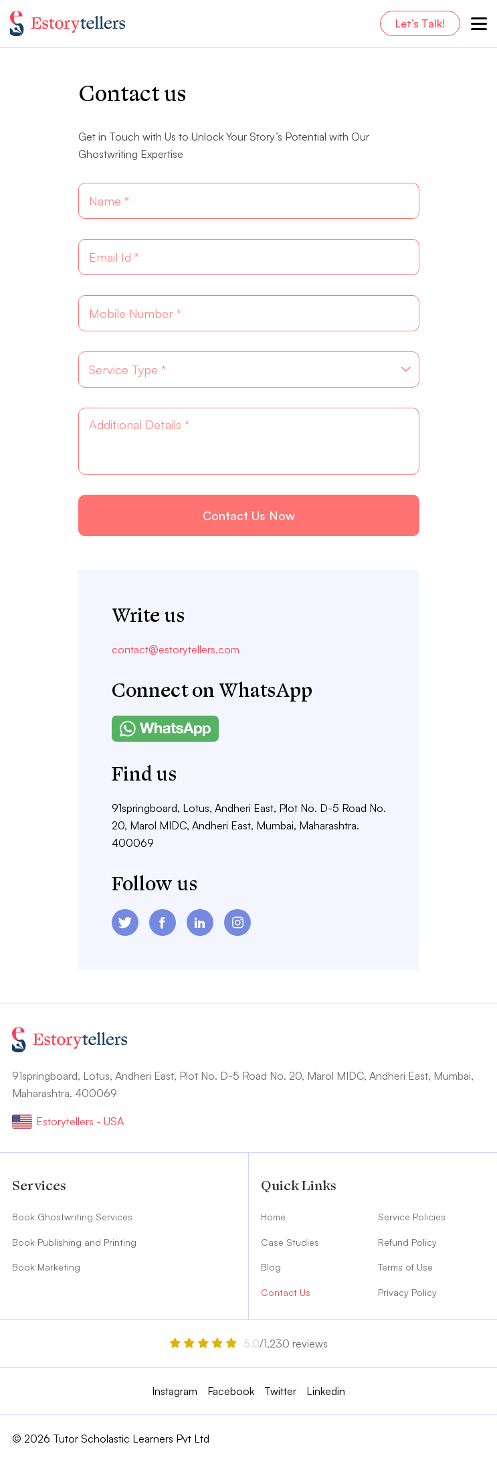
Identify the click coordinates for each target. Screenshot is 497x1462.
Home (273, 1216)
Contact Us (285, 1292)
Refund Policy (407, 1242)
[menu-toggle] (479, 23)
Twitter (280, 1391)
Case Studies (290, 1242)
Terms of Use (405, 1267)
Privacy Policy (407, 1292)
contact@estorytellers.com (175, 649)
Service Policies (411, 1216)
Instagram (174, 1391)
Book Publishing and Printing (74, 1242)
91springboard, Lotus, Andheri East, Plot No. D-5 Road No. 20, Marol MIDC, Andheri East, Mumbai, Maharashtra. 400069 (249, 825)
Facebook (230, 1391)
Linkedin (325, 1391)
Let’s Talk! (420, 23)
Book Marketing (46, 1267)
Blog (271, 1267)
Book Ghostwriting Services (72, 1216)
